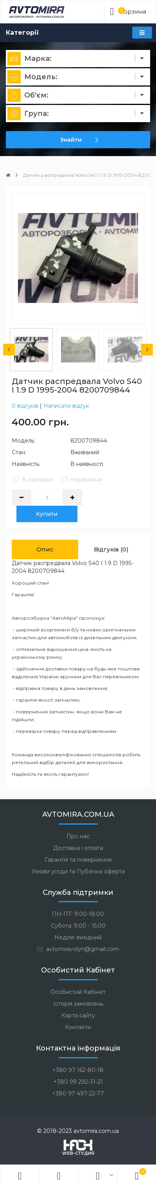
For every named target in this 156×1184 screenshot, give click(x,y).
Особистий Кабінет (78, 992)
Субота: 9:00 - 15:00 (78, 925)
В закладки (32, 480)
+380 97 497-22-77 (78, 1093)
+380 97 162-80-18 (78, 1070)
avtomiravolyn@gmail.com (78, 949)
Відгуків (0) (111, 549)
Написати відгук (66, 405)
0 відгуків (25, 405)
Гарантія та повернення (78, 859)
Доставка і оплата (78, 848)
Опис (45, 549)
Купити (47, 513)
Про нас (78, 836)
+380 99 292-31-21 (78, 1081)
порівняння (81, 480)
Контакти (78, 1027)
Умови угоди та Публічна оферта (78, 871)
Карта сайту (78, 1015)
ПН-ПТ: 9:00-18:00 (78, 913)
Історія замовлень (78, 1003)
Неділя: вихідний (78, 937)
